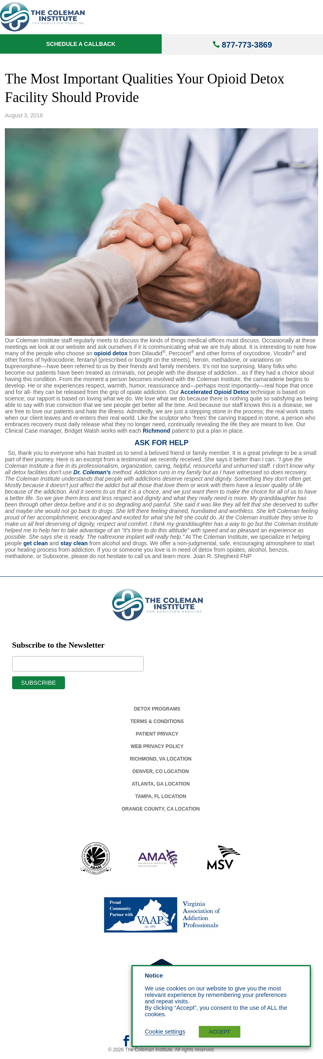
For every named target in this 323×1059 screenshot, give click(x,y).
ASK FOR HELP (161, 443)
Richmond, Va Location (161, 759)
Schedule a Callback (80, 44)
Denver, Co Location (161, 771)
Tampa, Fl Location (160, 796)
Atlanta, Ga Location (160, 784)
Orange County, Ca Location (161, 809)
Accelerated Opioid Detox (214, 392)
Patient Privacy (157, 734)
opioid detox (110, 353)
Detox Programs (157, 709)
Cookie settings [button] (165, 1031)
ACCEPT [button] (219, 1032)
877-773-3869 (247, 44)
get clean (35, 543)
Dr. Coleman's (92, 472)
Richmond (156, 430)
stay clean (74, 543)
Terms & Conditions (157, 721)
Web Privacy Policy (157, 746)
